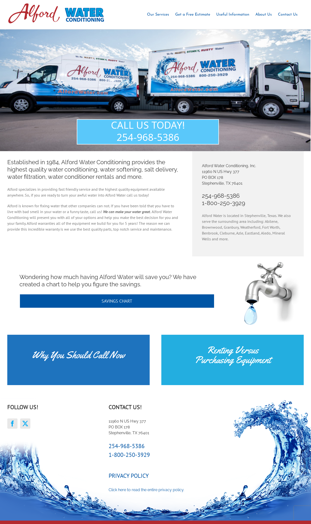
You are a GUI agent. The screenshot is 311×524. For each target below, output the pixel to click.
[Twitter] (25, 423)
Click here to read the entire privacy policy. (146, 490)
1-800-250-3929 (223, 203)
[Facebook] (12, 423)
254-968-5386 (221, 195)
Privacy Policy (129, 475)
